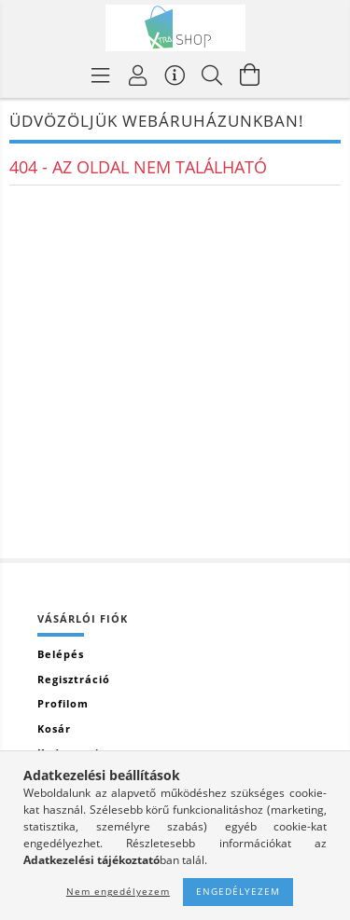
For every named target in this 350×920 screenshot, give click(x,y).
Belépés (60, 654)
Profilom (63, 703)
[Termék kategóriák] (100, 74)
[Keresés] (212, 74)
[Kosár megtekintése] (250, 74)
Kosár (54, 728)
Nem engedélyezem (118, 891)
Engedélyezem (238, 891)
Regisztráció (73, 679)
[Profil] (138, 74)
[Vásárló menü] (175, 74)
